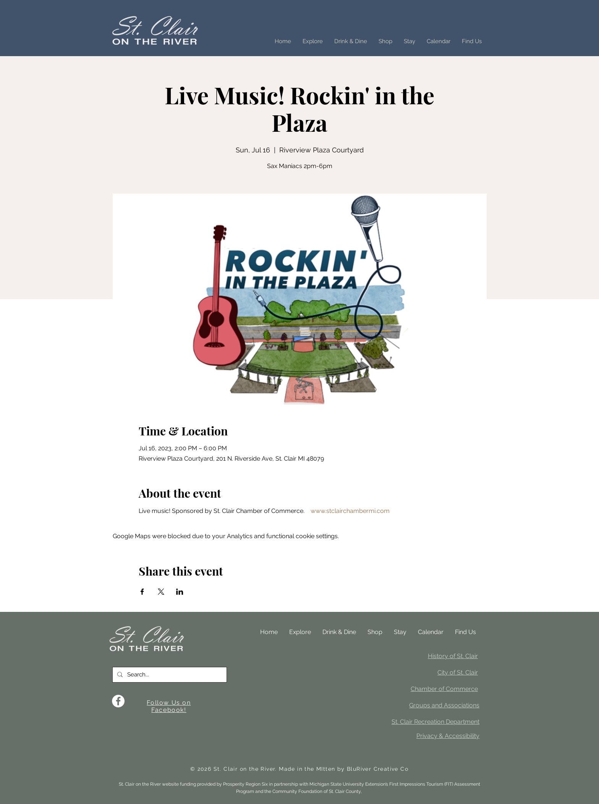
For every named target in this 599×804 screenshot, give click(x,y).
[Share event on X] (161, 592)
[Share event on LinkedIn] (179, 592)
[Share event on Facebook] (142, 592)
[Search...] (168, 674)
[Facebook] (118, 701)
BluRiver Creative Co (377, 769)
